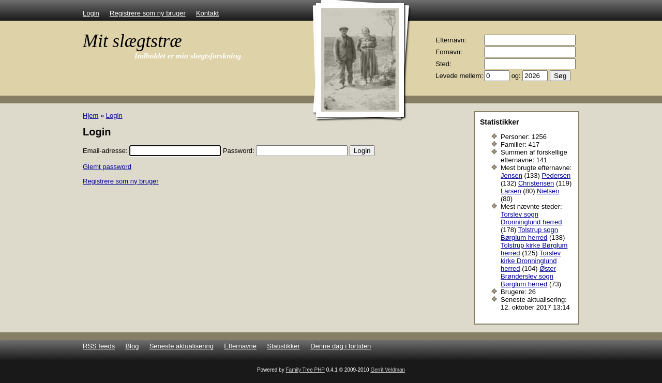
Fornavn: (448, 52)
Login (91, 13)
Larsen (511, 191)
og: (516, 76)
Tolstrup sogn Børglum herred (529, 233)
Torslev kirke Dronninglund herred (531, 260)
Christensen (536, 183)
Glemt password (107, 167)
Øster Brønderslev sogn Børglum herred (528, 276)
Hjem (90, 115)
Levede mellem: (459, 76)
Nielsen (548, 191)
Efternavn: (450, 40)
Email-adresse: (105, 151)
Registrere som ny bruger (148, 13)
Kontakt (207, 13)
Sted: (443, 64)
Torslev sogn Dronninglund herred (531, 218)
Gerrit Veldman (387, 370)
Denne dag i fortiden (340, 346)
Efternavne (240, 346)
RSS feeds (99, 346)
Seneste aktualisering (181, 346)
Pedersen (556, 175)
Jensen (511, 175)
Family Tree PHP (304, 370)
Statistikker (283, 346)
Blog (132, 346)
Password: (238, 151)
